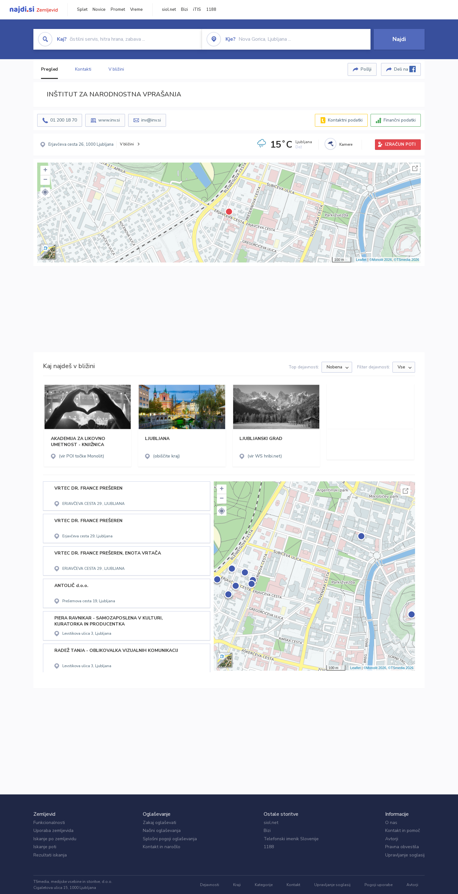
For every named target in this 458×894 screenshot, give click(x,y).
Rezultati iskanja (50, 855)
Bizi (184, 9)
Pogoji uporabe (378, 884)
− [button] (45, 180)
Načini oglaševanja (162, 831)
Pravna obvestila (402, 847)
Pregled (49, 69)
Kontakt (293, 884)
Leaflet (361, 260)
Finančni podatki (400, 120)
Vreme (136, 9)
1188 (211, 9)
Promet (118, 9)
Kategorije (264, 884)
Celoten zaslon (415, 168)
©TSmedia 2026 (406, 260)
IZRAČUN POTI (400, 144)
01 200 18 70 (63, 120)
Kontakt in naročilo (161, 847)
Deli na (405, 69)
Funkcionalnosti (49, 823)
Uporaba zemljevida (53, 831)
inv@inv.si (151, 120)
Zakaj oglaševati (159, 823)
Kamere (345, 144)
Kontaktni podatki (345, 120)
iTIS (197, 9)
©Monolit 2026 (380, 260)
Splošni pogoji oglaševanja (170, 839)
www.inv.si (109, 120)
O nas (391, 823)
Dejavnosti (209, 884)
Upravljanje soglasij (405, 855)
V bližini (116, 69)
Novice (99, 9)
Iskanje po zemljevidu (54, 839)
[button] (45, 192)
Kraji (237, 884)
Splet (82, 9)
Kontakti (83, 69)
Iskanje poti (44, 847)
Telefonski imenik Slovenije (291, 839)
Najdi (399, 39)
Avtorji (391, 839)
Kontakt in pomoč (402, 831)
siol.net (169, 9)
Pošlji (366, 69)
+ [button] (45, 170)
